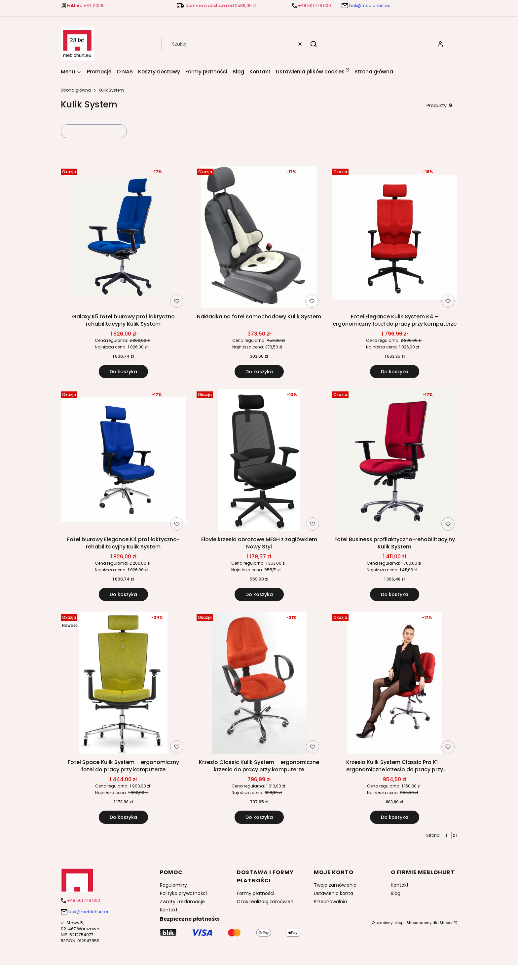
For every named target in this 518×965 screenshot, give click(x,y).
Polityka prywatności (183, 893)
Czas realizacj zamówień (265, 901)
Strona (433, 835)
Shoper (446, 922)
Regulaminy (173, 885)
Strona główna (76, 90)
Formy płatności (255, 893)
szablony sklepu (391, 922)
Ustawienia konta (333, 893)
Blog (395, 893)
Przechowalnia (330, 901)
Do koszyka (123, 371)
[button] (313, 44)
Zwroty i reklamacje (182, 901)
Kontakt (169, 909)
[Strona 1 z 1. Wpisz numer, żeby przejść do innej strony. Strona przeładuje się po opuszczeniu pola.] (446, 835)
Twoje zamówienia (335, 885)
